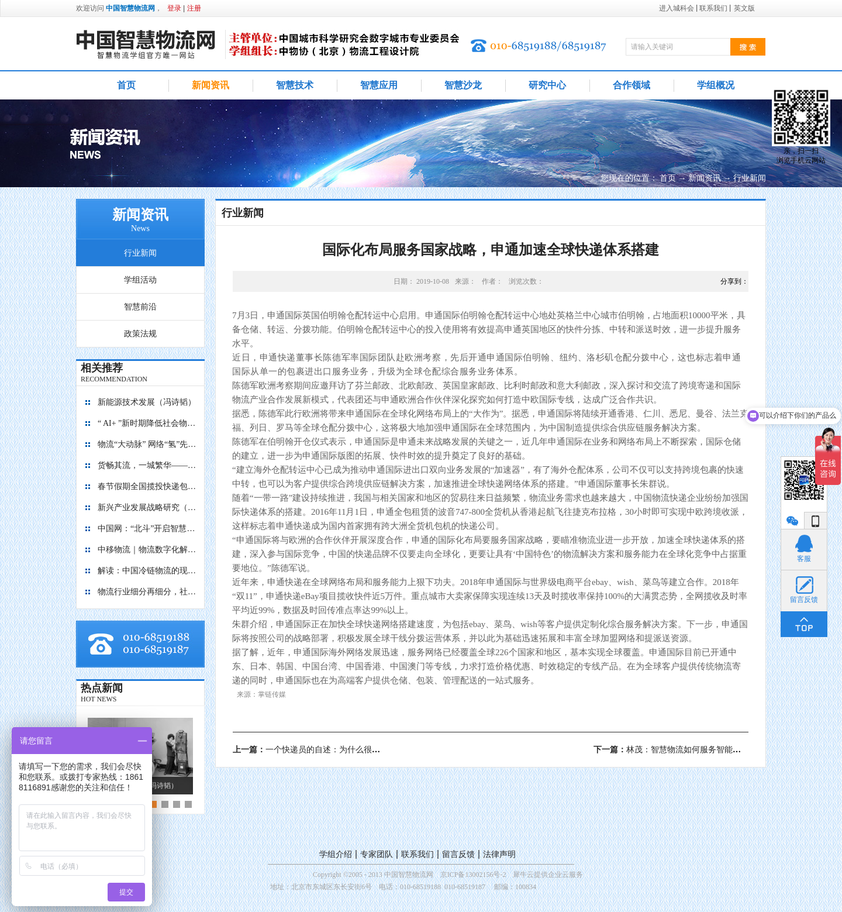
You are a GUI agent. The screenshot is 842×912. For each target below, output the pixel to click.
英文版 (744, 8)
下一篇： (671, 749)
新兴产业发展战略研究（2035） (147, 507)
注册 (194, 8)
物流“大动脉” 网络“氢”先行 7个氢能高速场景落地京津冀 (147, 444)
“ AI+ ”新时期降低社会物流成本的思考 (147, 423)
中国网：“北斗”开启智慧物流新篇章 (147, 528)
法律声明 (499, 854)
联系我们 (417, 854)
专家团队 (376, 854)
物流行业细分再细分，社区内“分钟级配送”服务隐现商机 (147, 591)
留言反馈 (458, 854)
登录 (174, 8)
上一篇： (339, 749)
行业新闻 (749, 178)
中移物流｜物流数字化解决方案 (147, 549)
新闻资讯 (704, 178)
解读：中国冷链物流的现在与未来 (147, 570)
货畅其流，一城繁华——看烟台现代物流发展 (147, 465)
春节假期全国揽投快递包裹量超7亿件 (147, 486)
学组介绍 (335, 854)
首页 (126, 85)
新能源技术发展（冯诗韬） (147, 402)
